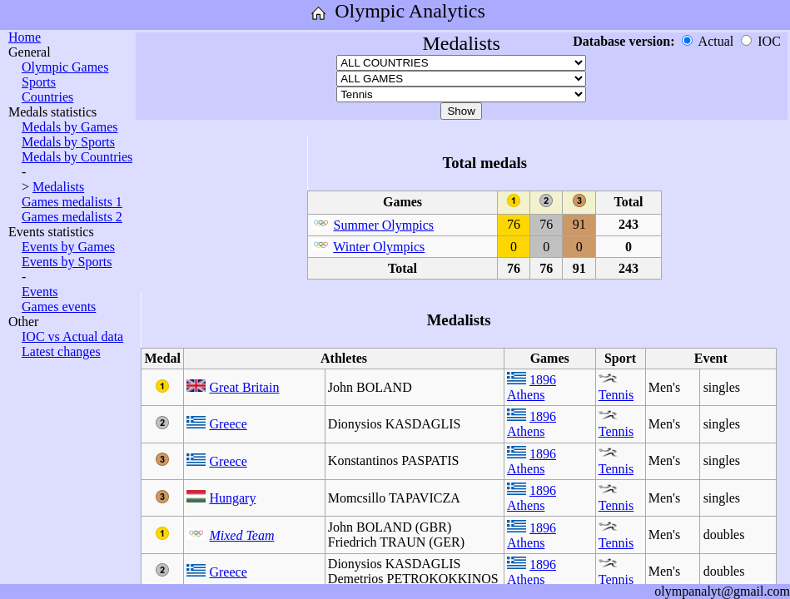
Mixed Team (241, 535)
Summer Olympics (384, 225)
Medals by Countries (77, 157)
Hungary (232, 498)
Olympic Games (65, 67)
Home (24, 37)
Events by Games (68, 247)
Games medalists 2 (72, 217)
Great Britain (244, 387)
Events (40, 292)
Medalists (58, 187)
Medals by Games (70, 127)
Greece (227, 424)
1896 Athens (531, 387)
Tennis (616, 395)
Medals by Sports (68, 142)
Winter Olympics (379, 247)
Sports (39, 82)
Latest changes (61, 351)
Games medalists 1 (72, 202)
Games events (59, 307)
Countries (47, 97)
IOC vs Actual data (72, 336)
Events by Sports (67, 262)
